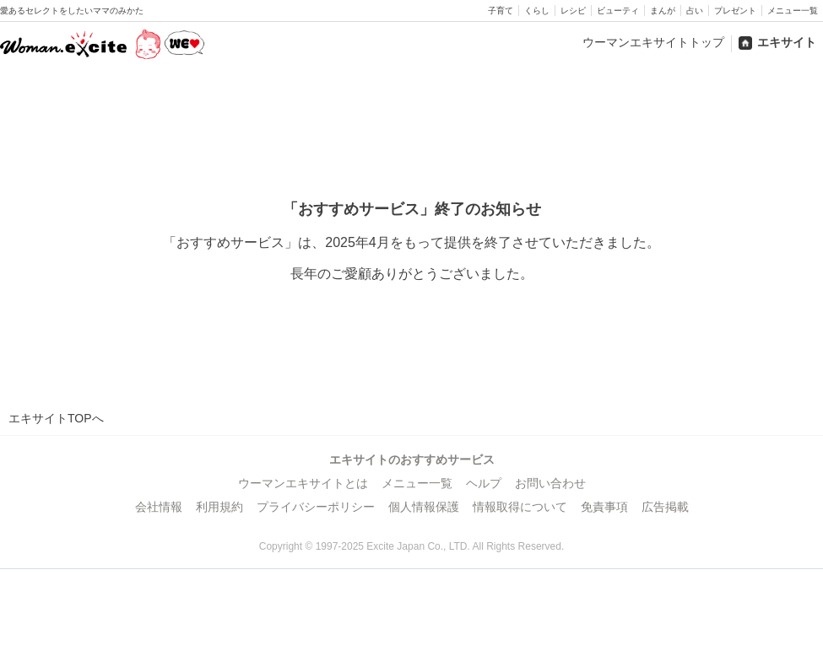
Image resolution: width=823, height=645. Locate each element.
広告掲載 (665, 506)
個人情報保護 (423, 506)
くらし (537, 10)
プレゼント (735, 10)
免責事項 (604, 506)
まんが (662, 10)
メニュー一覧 (792, 10)
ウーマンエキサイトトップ (653, 42)
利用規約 (219, 506)
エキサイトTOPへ (56, 418)
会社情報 (158, 506)
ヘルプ (483, 483)
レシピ (573, 10)
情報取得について (520, 506)
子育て (500, 10)
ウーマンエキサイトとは (303, 483)
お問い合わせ (550, 483)
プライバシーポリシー (316, 506)
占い (694, 10)
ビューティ (618, 10)
